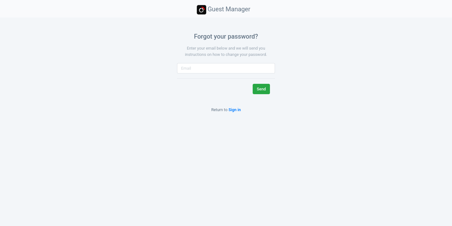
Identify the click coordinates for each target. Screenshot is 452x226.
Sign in (235, 109)
